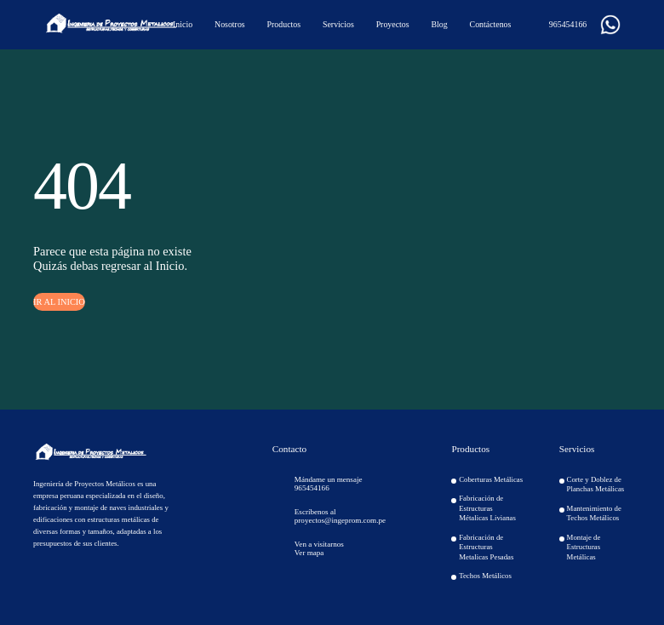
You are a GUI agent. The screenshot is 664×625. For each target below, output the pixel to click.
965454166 (561, 25)
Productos (284, 24)
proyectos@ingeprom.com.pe (340, 520)
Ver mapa (309, 552)
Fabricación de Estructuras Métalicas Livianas (487, 508)
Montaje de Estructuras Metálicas (584, 547)
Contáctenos (491, 24)
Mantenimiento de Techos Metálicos (594, 513)
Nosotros (230, 24)
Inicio (182, 24)
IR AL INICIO (59, 302)
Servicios (338, 24)
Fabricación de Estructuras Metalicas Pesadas (486, 547)
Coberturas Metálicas (491, 479)
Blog (439, 24)
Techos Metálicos (485, 575)
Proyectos (392, 24)
